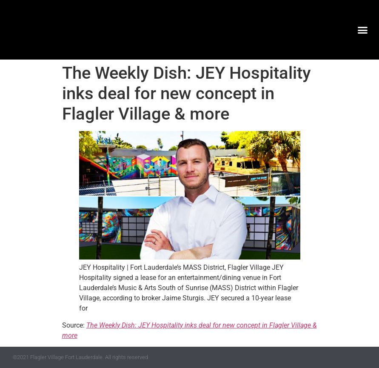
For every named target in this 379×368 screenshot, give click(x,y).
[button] (363, 30)
